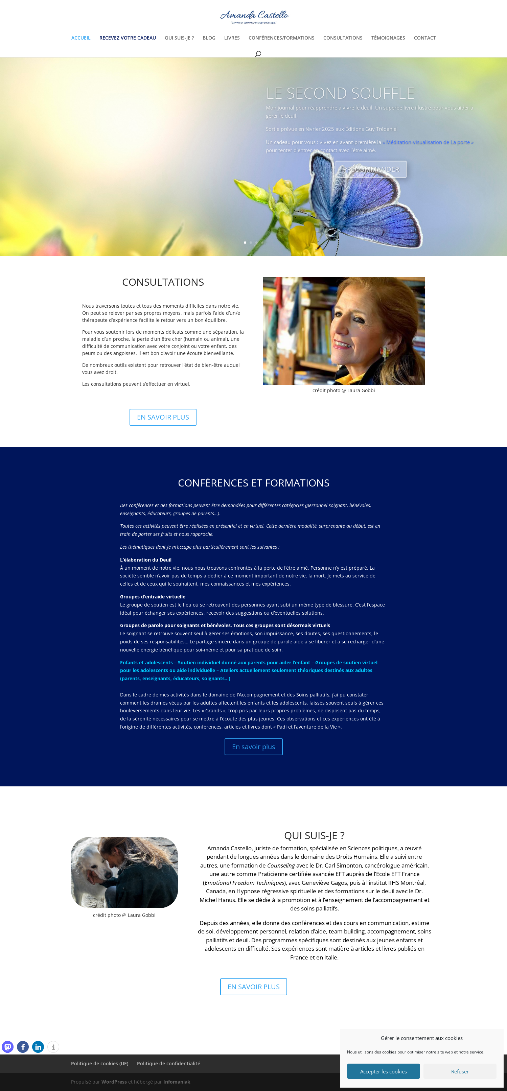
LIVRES (232, 38)
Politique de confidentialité (168, 1063)
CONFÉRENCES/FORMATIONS (282, 38)
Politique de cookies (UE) (99, 1063)
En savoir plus (253, 746)
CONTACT (425, 38)
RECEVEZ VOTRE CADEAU (127, 38)
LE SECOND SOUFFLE (340, 102)
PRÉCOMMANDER (371, 178)
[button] (8, 1047)
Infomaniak (176, 1081)
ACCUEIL (81, 38)
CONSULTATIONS (343, 38)
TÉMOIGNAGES (388, 38)
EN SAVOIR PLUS (163, 417)
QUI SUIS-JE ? (179, 38)
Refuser (460, 1071)
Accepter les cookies (383, 1071)
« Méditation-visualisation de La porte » (428, 151)
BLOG (209, 38)
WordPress (114, 1081)
